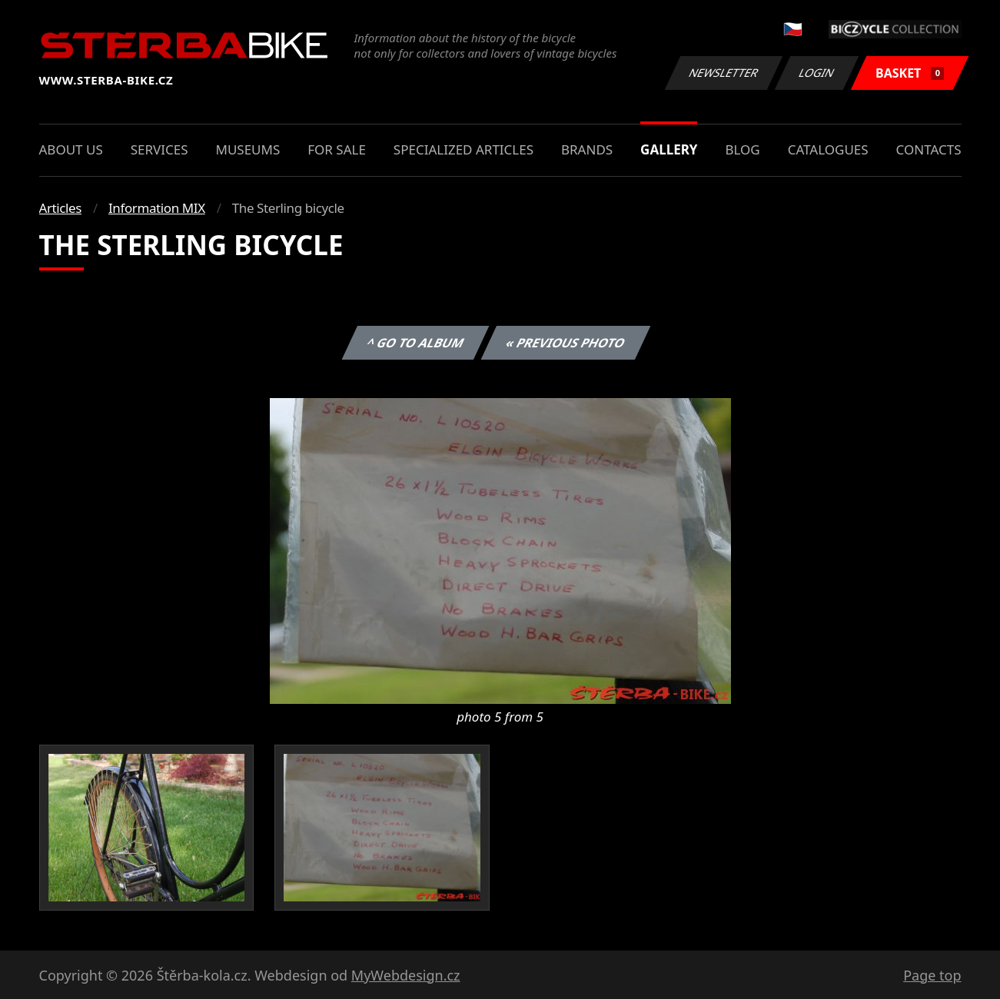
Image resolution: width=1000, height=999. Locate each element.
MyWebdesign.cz (405, 975)
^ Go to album (416, 342)
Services (159, 149)
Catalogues (828, 149)
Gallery (668, 149)
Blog (742, 149)
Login (817, 72)
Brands (587, 149)
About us (71, 149)
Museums (247, 149)
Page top (932, 975)
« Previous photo (566, 342)
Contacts (929, 149)
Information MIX (156, 208)
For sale (336, 149)
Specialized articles (463, 149)
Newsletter (724, 72)
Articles (60, 208)
